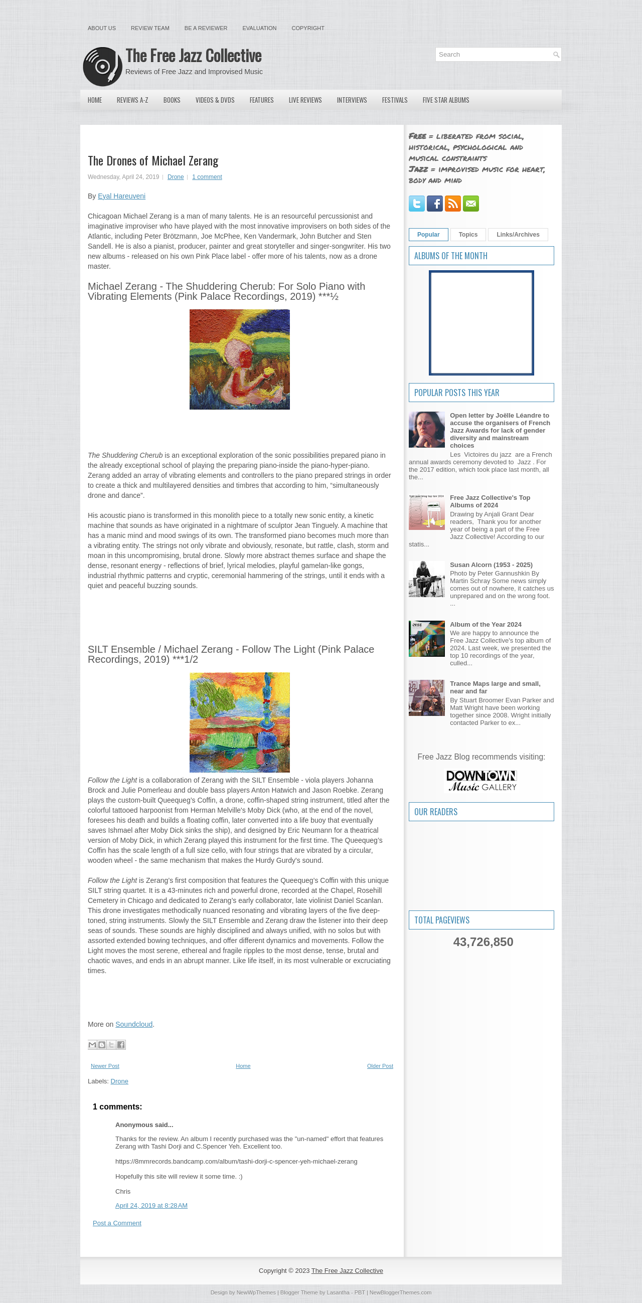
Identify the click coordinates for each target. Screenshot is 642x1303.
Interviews (352, 100)
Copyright (308, 28)
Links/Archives (518, 234)
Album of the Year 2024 (486, 624)
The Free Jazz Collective (193, 55)
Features (262, 100)
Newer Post (105, 1066)
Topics (468, 234)
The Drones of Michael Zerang (153, 159)
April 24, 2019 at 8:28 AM (151, 1205)
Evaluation (259, 28)
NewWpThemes (256, 1292)
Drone (176, 176)
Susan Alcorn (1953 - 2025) (491, 565)
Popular (428, 234)
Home (95, 100)
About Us (102, 28)
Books (172, 100)
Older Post (380, 1066)
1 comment (207, 176)
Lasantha (338, 1292)
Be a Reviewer (206, 28)
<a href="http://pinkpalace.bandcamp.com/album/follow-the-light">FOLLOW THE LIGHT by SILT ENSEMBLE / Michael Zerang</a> (239, 996)
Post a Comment (117, 1223)
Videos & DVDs (215, 100)
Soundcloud (133, 1024)
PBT (360, 1292)
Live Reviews (305, 100)
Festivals (395, 100)
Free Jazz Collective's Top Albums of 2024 (490, 501)
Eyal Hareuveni (121, 196)
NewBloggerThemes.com (401, 1292)
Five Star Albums (446, 100)
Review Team (150, 28)
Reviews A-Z (132, 100)
